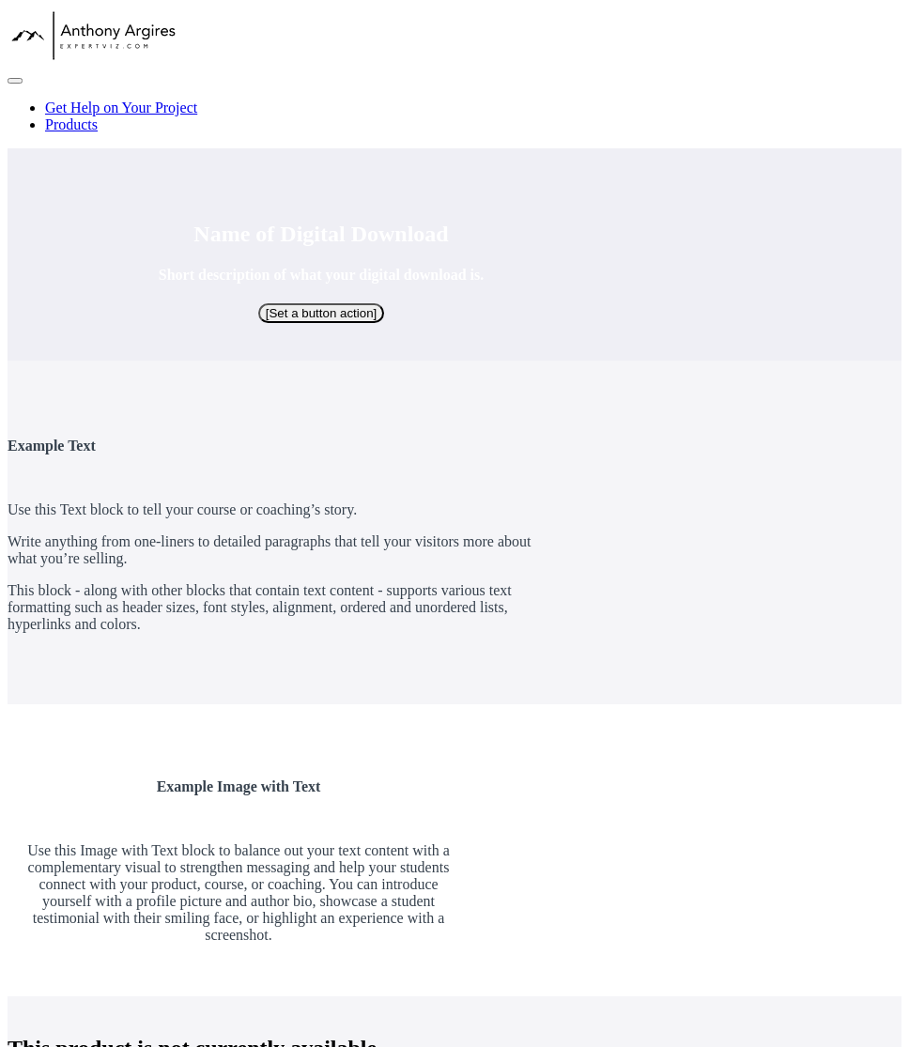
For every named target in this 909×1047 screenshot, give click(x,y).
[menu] (454, 116)
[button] (15, 81)
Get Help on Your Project (121, 107)
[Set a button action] (321, 313)
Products (71, 124)
